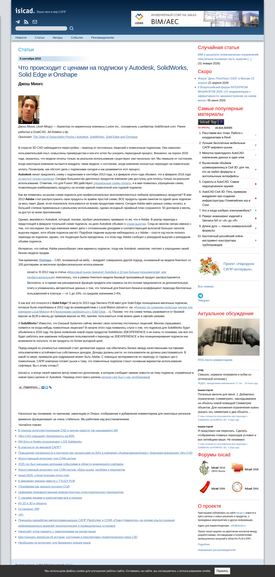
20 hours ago (251, 383)
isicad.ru (240, 512)
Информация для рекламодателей (216, 550)
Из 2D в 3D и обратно (32, 503)
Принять (222, 571)
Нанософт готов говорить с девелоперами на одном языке (57, 531)
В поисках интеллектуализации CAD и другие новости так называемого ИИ (68, 430)
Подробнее (204, 544)
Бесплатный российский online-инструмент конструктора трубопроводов (223, 240)
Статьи (39, 37)
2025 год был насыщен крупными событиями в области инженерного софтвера (70, 464)
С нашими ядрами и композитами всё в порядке (50, 497)
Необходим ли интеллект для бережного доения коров (54, 542)
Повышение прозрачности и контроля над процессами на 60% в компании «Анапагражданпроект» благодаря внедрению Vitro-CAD (105, 453)
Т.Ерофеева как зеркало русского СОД (43, 486)
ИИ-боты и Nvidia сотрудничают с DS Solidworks (50, 441)
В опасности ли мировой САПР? (39, 447)
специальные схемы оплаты (112, 183)
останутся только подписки (36, 178)
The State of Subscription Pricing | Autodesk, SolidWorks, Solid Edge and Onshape (85, 137)
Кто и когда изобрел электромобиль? (226, 210)
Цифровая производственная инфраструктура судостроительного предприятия (70, 492)
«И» (21, 514)
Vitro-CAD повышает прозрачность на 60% (46, 436)
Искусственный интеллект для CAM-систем (47, 458)
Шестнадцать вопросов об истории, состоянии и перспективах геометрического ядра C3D (77, 537)
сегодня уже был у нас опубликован (125, 377)
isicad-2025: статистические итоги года (43, 475)
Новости (20, 37)
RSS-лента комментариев (215, 360)
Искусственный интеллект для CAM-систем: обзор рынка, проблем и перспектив (71, 469)
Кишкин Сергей (205, 390)
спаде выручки (136, 224)
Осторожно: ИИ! (28, 509)
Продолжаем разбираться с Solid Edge (80, 311)
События (77, 37)
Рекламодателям (102, 37)
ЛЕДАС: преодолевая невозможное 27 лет (220, 383)
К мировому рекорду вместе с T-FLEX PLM (46, 481)
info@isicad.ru (238, 525)
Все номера (205, 286)
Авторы (57, 37)
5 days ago (233, 419)
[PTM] (200, 370)
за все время (223, 127)
